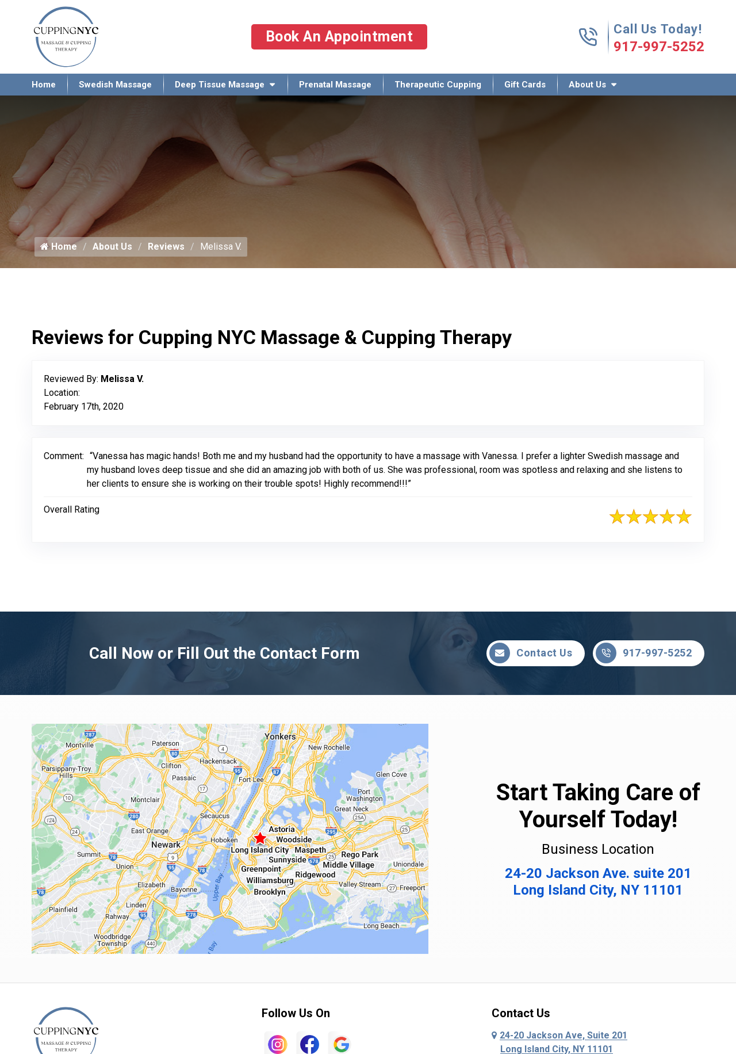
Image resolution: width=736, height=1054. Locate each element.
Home (44, 84)
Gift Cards (525, 84)
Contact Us (530, 653)
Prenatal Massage (335, 84)
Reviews (166, 246)
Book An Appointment (339, 36)
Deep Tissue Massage (219, 84)
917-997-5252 (659, 47)
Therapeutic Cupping (437, 84)
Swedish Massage (115, 84)
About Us (587, 84)
